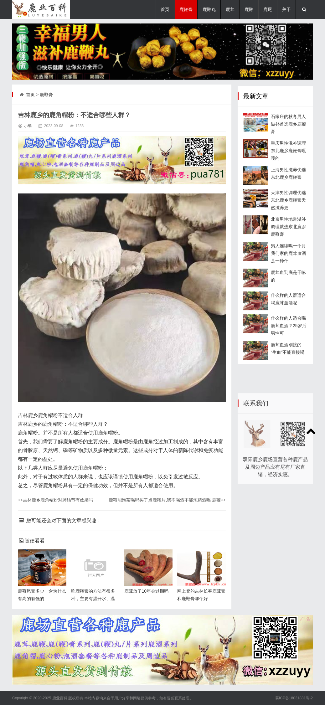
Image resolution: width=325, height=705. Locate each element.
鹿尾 (267, 9)
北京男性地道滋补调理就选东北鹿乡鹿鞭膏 (288, 238)
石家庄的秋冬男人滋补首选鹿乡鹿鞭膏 (288, 135)
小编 (28, 126)
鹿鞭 (249, 9)
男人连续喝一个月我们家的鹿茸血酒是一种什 (288, 264)
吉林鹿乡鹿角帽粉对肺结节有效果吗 (55, 499)
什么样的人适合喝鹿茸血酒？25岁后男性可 (289, 337)
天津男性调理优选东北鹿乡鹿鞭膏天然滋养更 (288, 211)
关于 (286, 9)
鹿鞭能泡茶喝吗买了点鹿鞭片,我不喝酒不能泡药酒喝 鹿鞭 (167, 499)
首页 (165, 9)
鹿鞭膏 (186, 9)
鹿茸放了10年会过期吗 (146, 591)
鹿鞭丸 (209, 9)
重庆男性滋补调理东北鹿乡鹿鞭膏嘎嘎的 (288, 162)
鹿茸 (230, 9)
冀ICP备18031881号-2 (294, 698)
